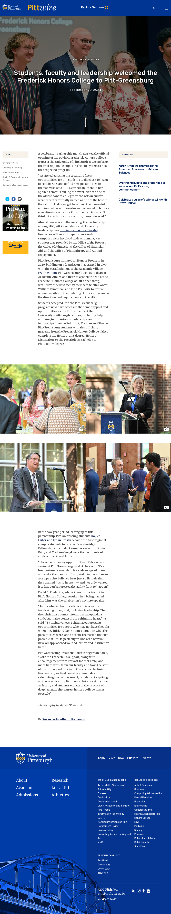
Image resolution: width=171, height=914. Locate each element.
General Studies (143, 809)
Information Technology (111, 813)
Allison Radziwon (72, 719)
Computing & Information (148, 793)
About (21, 780)
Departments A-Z (107, 801)
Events (146, 758)
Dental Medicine (143, 797)
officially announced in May (79, 230)
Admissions (27, 795)
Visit (112, 758)
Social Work (140, 846)
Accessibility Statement (111, 785)
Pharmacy (140, 834)
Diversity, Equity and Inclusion (114, 805)
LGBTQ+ (102, 818)
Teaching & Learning (13, 167)
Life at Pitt (61, 787)
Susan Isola (50, 719)
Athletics (60, 795)
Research (60, 780)
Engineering (140, 805)
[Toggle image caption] (81, 429)
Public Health (141, 842)
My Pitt (102, 842)
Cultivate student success (15, 185)
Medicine (139, 826)
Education (140, 801)
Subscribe (15, 245)
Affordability (104, 789)
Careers (102, 793)
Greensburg (104, 864)
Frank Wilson (47, 272)
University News (10, 163)
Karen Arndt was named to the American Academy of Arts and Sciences (139, 169)
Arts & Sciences (143, 785)
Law (136, 822)
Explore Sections (92, 7)
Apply (101, 758)
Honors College (142, 818)
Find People (104, 809)
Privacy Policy (105, 830)
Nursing (138, 830)
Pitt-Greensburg (11, 172)
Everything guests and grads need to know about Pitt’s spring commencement (142, 186)
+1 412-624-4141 (107, 899)
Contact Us (104, 797)
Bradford (103, 860)
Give (121, 758)
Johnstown (104, 868)
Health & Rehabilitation (147, 813)
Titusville (103, 872)
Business (139, 789)
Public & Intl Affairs (144, 838)
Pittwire (132, 758)
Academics (26, 787)
